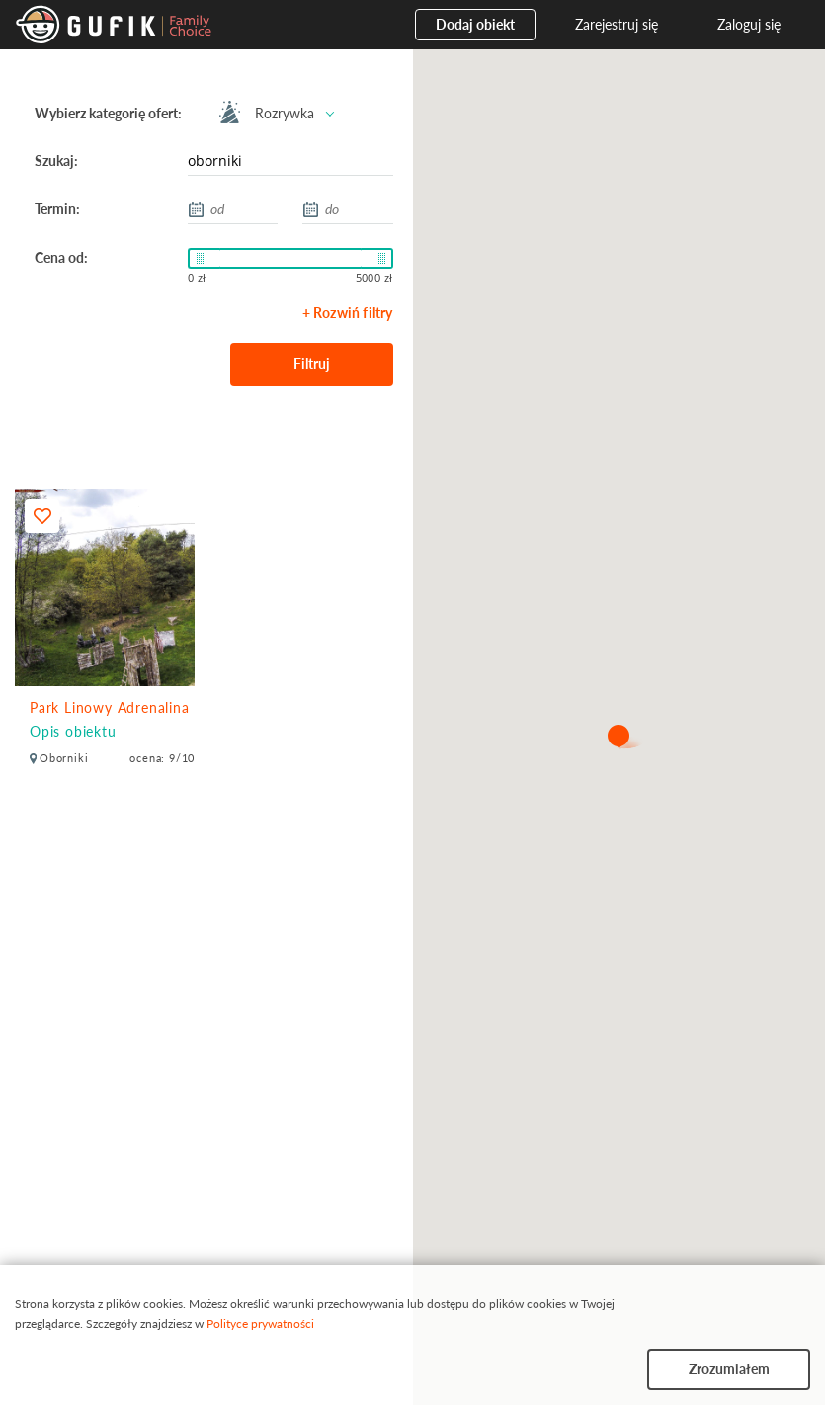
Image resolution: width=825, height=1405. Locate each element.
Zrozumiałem (729, 1369)
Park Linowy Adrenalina (110, 707)
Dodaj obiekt (475, 24)
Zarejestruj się (616, 24)
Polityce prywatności (260, 1323)
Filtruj (311, 363)
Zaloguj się (749, 24)
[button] (618, 737)
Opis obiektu (73, 731)
